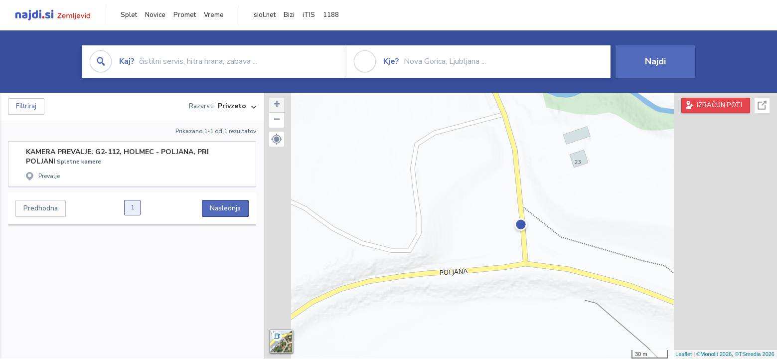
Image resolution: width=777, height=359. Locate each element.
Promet (184, 14)
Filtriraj (26, 106)
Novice (155, 14)
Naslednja (225, 208)
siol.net (265, 14)
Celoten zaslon (762, 105)
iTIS (309, 14)
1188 (331, 14)
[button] (276, 139)
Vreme (214, 14)
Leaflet (683, 354)
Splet (129, 14)
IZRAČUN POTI (719, 105)
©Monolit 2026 (714, 354)
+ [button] (277, 105)
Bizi (289, 14)
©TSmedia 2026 (755, 354)
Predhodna (40, 208)
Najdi (655, 61)
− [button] (277, 120)
